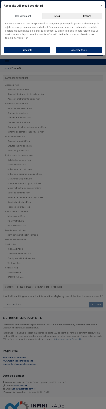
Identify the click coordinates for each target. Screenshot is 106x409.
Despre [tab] (87, 16)
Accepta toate (79, 50)
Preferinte (27, 50)
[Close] (101, 5)
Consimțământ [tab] (23, 16)
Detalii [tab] (57, 16)
